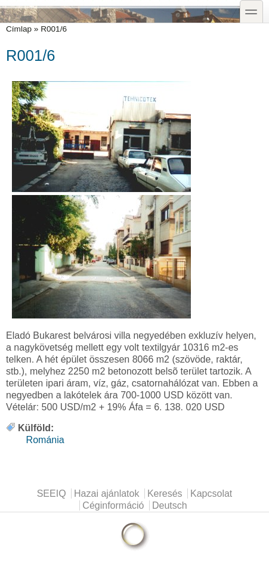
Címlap (19, 28)
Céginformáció (113, 505)
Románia (45, 440)
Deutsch (169, 505)
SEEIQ (51, 493)
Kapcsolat (211, 493)
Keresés (165, 493)
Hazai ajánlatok (106, 493)
